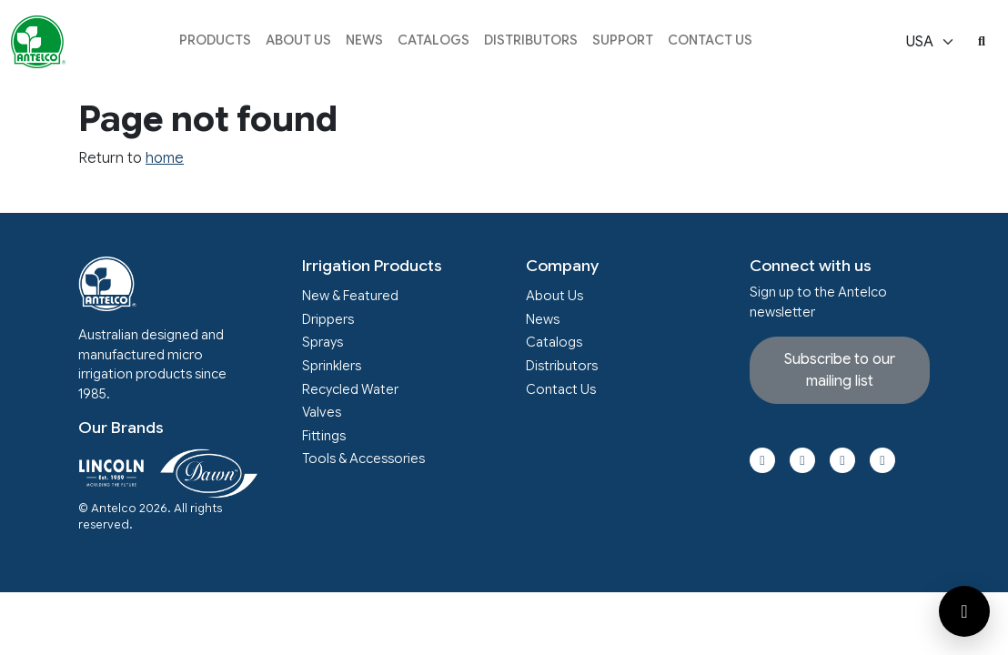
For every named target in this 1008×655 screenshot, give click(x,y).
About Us (298, 40)
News (364, 40)
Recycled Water (350, 389)
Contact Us (710, 40)
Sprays (322, 342)
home (165, 158)
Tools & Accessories (363, 458)
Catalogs (433, 40)
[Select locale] (930, 41)
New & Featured (350, 295)
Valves (321, 412)
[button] (215, 42)
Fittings (324, 436)
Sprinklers (331, 366)
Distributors (531, 40)
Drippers (328, 319)
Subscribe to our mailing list (839, 370)
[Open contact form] (964, 611)
